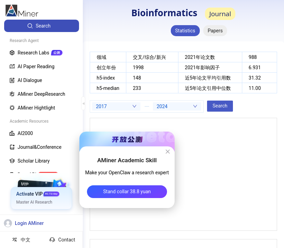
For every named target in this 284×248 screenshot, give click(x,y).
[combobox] (116, 106)
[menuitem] (41, 26)
